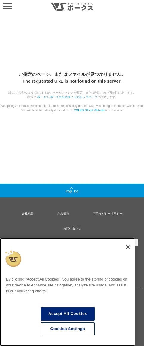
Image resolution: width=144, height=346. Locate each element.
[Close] (127, 247)
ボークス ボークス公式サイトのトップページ (67, 97)
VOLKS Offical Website (89, 110)
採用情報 (63, 213)
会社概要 (28, 213)
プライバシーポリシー (108, 213)
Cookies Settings (67, 328)
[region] (67, 292)
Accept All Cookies (67, 313)
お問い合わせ (72, 228)
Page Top (72, 190)
